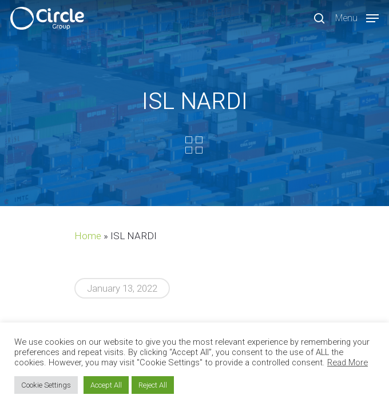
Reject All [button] (152, 385)
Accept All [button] (106, 385)
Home (87, 235)
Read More (347, 362)
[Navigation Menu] (357, 17)
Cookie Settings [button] (46, 385)
